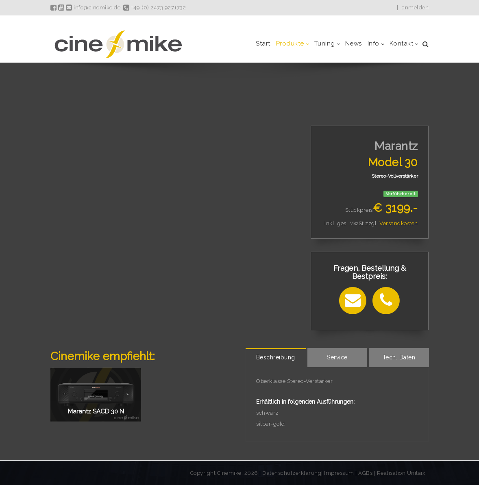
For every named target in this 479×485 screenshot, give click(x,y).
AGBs (365, 473)
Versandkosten (398, 223)
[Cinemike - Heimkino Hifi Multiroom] (117, 44)
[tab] (276, 357)
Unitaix (416, 473)
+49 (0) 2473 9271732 (154, 7)
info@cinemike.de (93, 7)
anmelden (415, 7)
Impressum (339, 473)
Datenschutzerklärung (291, 473)
